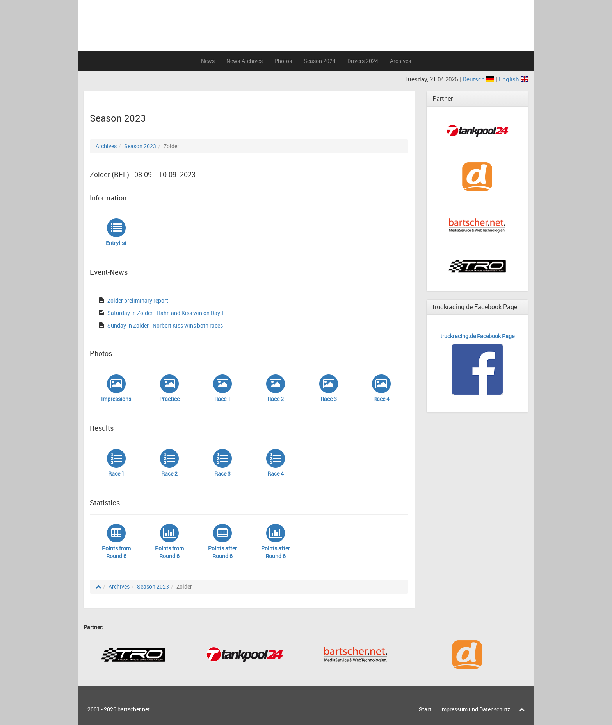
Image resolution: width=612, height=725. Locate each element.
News (208, 60)
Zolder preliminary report (137, 300)
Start (425, 709)
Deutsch (479, 79)
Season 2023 (140, 146)
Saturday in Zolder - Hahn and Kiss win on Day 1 (165, 313)
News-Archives (244, 60)
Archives (400, 60)
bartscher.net (133, 709)
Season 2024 (320, 60)
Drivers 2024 (362, 60)
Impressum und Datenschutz (475, 709)
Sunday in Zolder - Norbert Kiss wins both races (165, 325)
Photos (283, 60)
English (513, 79)
